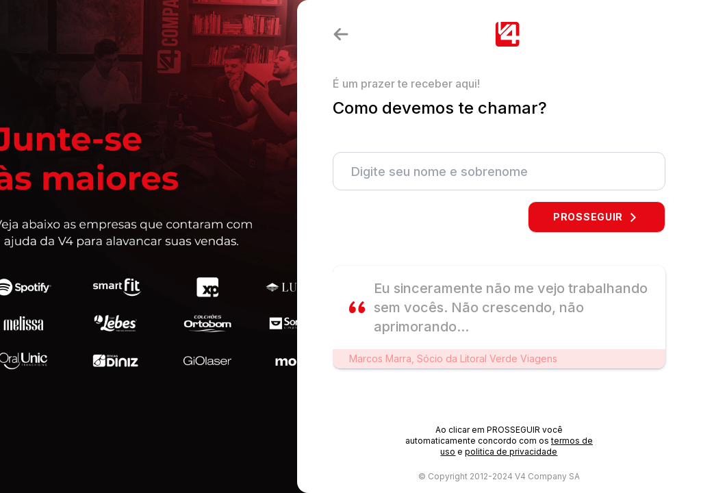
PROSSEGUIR (596, 217)
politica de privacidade (511, 451)
